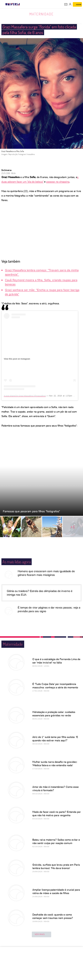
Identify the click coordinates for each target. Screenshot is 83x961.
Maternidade (41, 14)
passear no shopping (57, 181)
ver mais (41, 934)
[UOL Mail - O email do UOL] (66, 4)
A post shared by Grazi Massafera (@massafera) (25, 396)
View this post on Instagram (17, 359)
